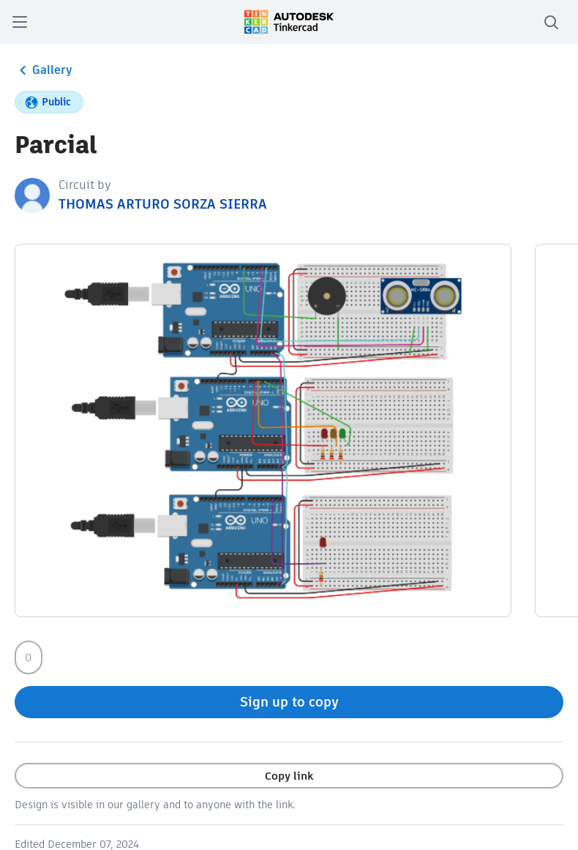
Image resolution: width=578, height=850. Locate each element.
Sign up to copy (289, 702)
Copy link (289, 775)
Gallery (43, 70)
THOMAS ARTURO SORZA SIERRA (163, 204)
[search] (551, 22)
